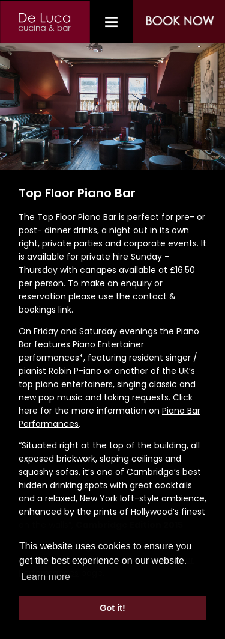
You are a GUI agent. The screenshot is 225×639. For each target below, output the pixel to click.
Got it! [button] (112, 608)
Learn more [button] (45, 577)
